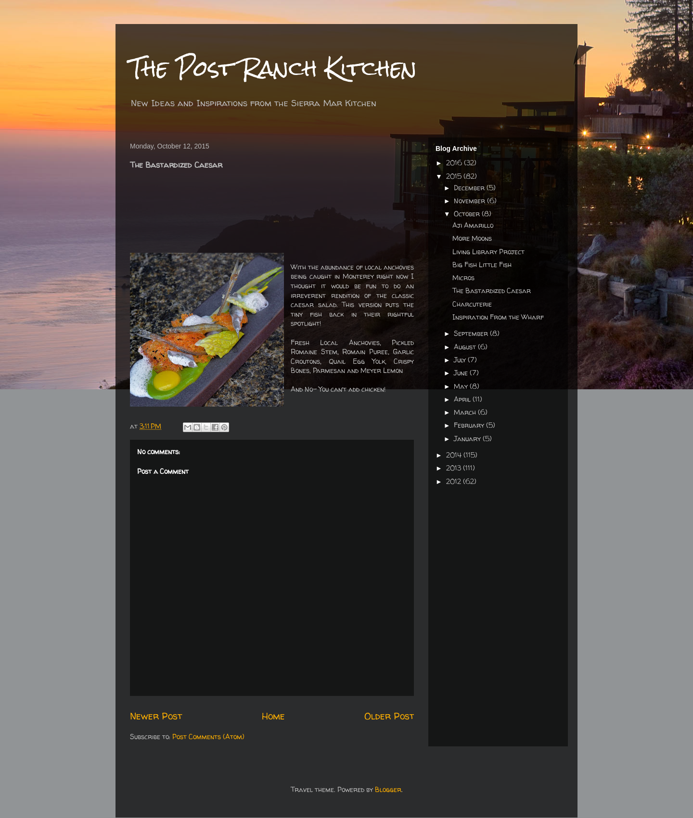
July (461, 359)
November (470, 200)
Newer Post (156, 715)
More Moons (472, 238)
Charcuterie (472, 304)
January (468, 438)
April (463, 399)
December (470, 187)
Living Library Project (488, 251)
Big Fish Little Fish (482, 264)
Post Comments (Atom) (208, 736)
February (470, 425)
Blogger (388, 789)
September (472, 333)
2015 (454, 176)
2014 (454, 454)
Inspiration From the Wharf (498, 317)
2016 (455, 162)
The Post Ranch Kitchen (273, 68)
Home (273, 715)
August (466, 346)
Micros (463, 277)
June (462, 372)
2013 (454, 467)
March (466, 412)
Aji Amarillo (472, 225)
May (462, 386)
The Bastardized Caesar (491, 290)
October (468, 213)
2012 (454, 481)
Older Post (389, 715)
